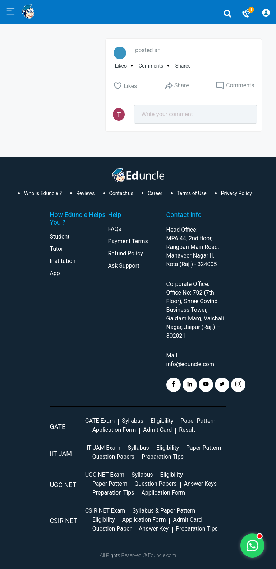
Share (176, 85)
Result (187, 429)
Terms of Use (192, 193)
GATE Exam (100, 420)
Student (59, 236)
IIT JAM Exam (102, 447)
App (55, 273)
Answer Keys (200, 483)
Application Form (114, 429)
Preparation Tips (163, 456)
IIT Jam (61, 453)
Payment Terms (128, 241)
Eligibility (162, 420)
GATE (57, 426)
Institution (62, 261)
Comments (235, 86)
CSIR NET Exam (105, 510)
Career (155, 193)
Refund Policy (125, 253)
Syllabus (132, 420)
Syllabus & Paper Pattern (163, 510)
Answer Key (154, 528)
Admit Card (157, 429)
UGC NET (63, 485)
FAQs (114, 229)
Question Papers (113, 456)
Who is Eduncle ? (43, 193)
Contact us (121, 193)
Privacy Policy (236, 193)
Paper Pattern (198, 420)
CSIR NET (63, 520)
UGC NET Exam (104, 474)
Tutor (56, 248)
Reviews (85, 193)
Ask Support (123, 265)
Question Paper (112, 528)
